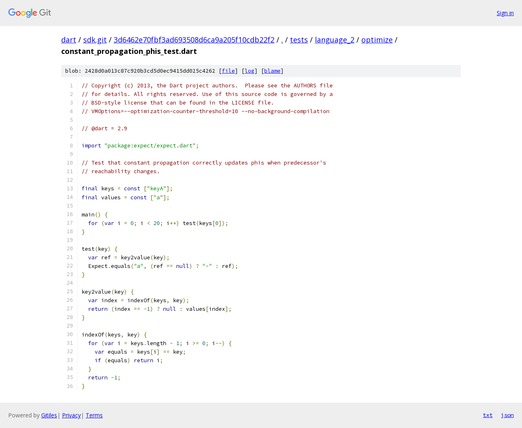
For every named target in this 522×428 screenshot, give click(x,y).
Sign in (505, 13)
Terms (94, 415)
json (507, 415)
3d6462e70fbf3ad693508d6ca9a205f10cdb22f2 (194, 40)
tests (299, 40)
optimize (377, 40)
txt (488, 415)
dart (68, 40)
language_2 (334, 40)
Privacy (71, 415)
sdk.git (95, 40)
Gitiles (49, 415)
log (249, 70)
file (228, 70)
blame (272, 70)
